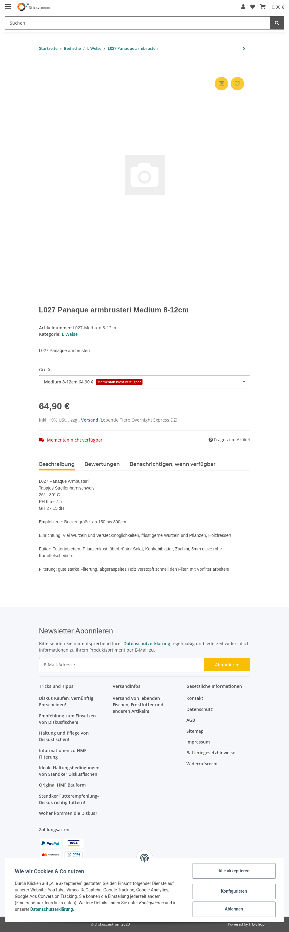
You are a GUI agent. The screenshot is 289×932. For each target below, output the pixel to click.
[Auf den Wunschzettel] (237, 83)
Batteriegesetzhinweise (210, 753)
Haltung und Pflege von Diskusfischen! (64, 736)
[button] (240, 7)
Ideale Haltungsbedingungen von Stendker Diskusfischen (69, 771)
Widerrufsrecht (202, 764)
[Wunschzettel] (250, 7)
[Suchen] (137, 23)
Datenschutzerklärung (146, 643)
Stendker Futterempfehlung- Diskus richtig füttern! (69, 799)
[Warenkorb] (269, 7)
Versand (90, 420)
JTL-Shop (256, 924)
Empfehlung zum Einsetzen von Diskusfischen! (67, 719)
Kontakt (194, 698)
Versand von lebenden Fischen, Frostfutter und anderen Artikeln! (138, 704)
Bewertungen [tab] (102, 464)
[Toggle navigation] (8, 4)
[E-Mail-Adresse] (122, 664)
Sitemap (195, 731)
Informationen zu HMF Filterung (62, 754)
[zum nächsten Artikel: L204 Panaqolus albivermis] (244, 48)
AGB (190, 720)
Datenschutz (199, 709)
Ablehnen (234, 908)
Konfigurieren (234, 891)
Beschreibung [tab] (57, 464)
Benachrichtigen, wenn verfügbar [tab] (173, 464)
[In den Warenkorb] (44, 66)
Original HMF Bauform (62, 785)
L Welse (70, 334)
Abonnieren (227, 665)
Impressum (198, 742)
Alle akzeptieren (233, 870)
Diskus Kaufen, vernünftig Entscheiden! (66, 701)
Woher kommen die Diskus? (68, 813)
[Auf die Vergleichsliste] (221, 83)
